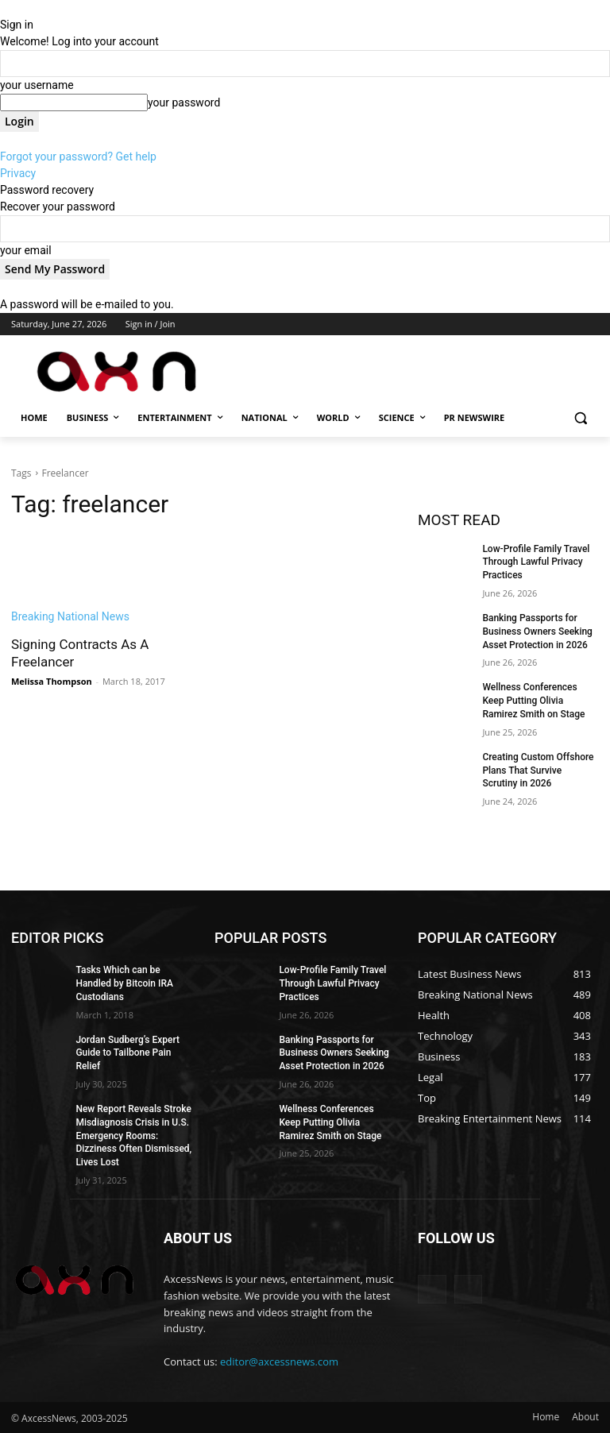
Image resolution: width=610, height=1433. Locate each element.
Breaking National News (70, 616)
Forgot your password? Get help (78, 156)
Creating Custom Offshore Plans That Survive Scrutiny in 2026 (537, 770)
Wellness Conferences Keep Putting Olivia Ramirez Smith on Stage (533, 701)
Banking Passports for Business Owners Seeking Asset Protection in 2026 (537, 631)
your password (184, 102)
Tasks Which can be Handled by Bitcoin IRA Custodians (124, 983)
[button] (580, 418)
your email (26, 250)
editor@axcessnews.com (279, 1361)
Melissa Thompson (51, 681)
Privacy (18, 173)
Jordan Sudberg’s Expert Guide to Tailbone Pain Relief (127, 1053)
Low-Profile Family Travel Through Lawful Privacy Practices (535, 562)
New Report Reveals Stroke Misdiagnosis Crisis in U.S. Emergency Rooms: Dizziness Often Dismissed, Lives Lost (133, 1135)
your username (37, 85)
